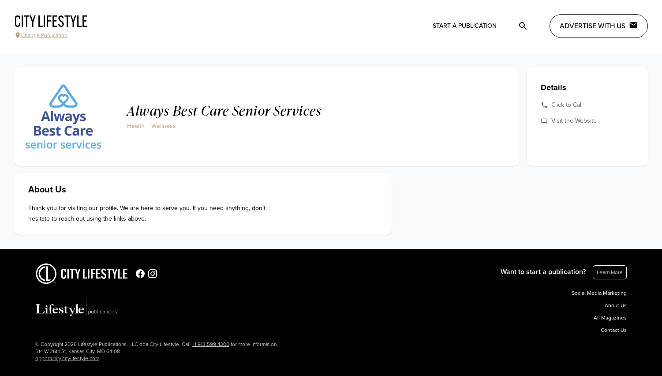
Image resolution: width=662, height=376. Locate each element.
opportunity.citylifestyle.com (67, 358)
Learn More (610, 272)
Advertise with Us (599, 25)
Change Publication (40, 35)
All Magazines (610, 318)
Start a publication (465, 26)
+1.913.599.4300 (210, 344)
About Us (616, 305)
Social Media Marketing (599, 293)
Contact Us (614, 330)
